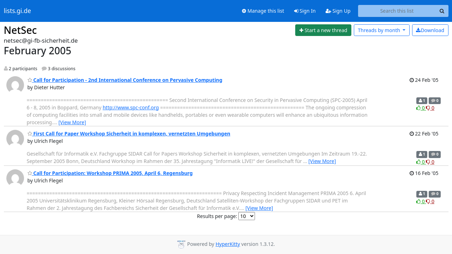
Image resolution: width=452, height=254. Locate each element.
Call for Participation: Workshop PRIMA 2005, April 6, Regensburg (110, 173)
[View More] (72, 122)
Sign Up (338, 10)
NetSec (20, 30)
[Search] (442, 11)
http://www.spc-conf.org (131, 107)
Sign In (305, 10)
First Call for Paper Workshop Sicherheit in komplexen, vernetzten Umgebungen (129, 133)
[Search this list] (397, 11)
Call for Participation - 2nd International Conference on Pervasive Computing (125, 80)
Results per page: (217, 216)
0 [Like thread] (421, 107)
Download (430, 30)
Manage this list (263, 10)
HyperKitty (227, 244)
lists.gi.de (17, 11)
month (379, 30)
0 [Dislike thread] (430, 107)
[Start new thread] (323, 30)
